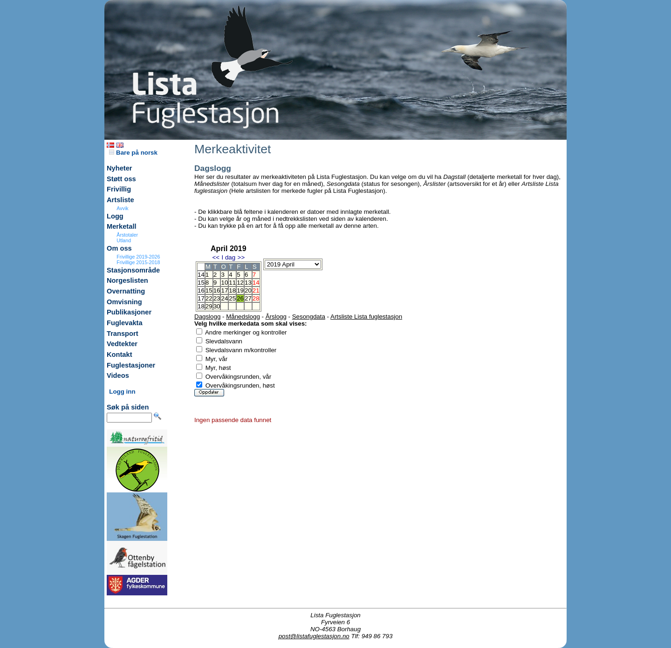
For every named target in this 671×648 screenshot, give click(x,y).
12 (240, 282)
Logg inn (122, 391)
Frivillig (119, 189)
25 (232, 298)
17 (224, 290)
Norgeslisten (127, 280)
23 (216, 298)
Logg (115, 216)
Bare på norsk (133, 152)
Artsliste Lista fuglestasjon (366, 316)
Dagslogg (207, 316)
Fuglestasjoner (131, 365)
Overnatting (126, 291)
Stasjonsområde (133, 270)
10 (224, 282)
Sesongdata (308, 316)
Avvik (122, 208)
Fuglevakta (125, 323)
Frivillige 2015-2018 (138, 262)
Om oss (119, 248)
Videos (118, 375)
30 (216, 306)
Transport (122, 333)
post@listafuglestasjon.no (314, 636)
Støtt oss (121, 179)
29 (208, 306)
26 (240, 298)
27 (248, 298)
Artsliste (120, 200)
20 (248, 290)
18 (232, 290)
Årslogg (276, 316)
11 (232, 282)
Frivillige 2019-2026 (138, 256)
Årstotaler (127, 235)
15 (208, 290)
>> (241, 257)
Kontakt (119, 354)
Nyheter (119, 168)
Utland (123, 240)
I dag (228, 257)
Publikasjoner (129, 312)
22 (208, 298)
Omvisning (124, 302)
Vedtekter (122, 344)
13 (248, 282)
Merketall (122, 226)
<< (215, 257)
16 (216, 290)
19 (240, 290)
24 (224, 298)
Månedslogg (243, 316)
